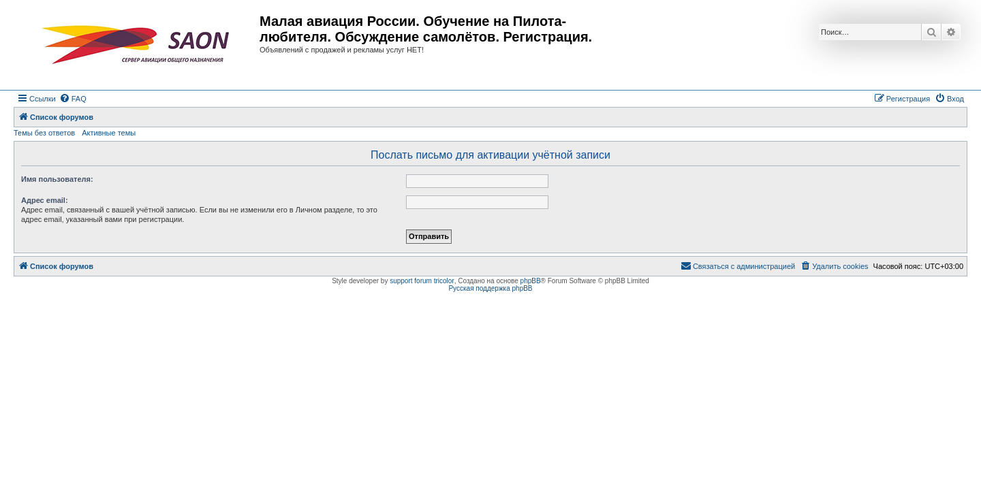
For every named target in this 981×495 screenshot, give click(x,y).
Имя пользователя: (57, 179)
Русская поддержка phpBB (490, 288)
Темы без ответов (44, 133)
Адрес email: (44, 200)
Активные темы (109, 133)
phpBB (530, 281)
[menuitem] (73, 99)
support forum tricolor (422, 281)
